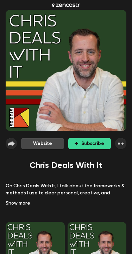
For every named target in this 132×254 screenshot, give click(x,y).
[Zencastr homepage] (66, 5)
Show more (18, 203)
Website (42, 143)
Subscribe (89, 143)
